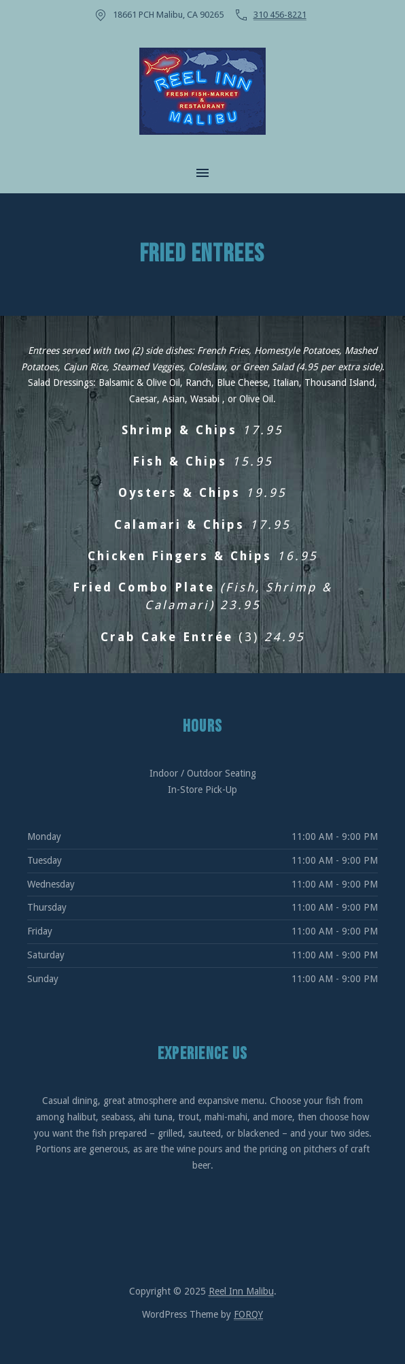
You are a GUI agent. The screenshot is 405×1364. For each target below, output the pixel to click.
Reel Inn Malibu (241, 1291)
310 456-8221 (279, 15)
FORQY (248, 1314)
